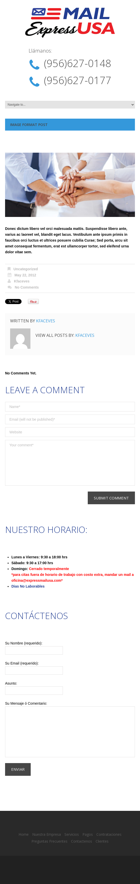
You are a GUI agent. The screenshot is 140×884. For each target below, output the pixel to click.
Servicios (71, 834)
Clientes (102, 841)
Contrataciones (108, 834)
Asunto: (70, 688)
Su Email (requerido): (70, 668)
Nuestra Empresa (46, 834)
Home (24, 834)
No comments (27, 287)
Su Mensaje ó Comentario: (70, 729)
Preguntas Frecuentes (49, 841)
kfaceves (22, 281)
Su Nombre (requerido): (70, 648)
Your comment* (70, 463)
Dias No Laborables (28, 586)
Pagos (87, 834)
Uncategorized (25, 269)
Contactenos (81, 841)
